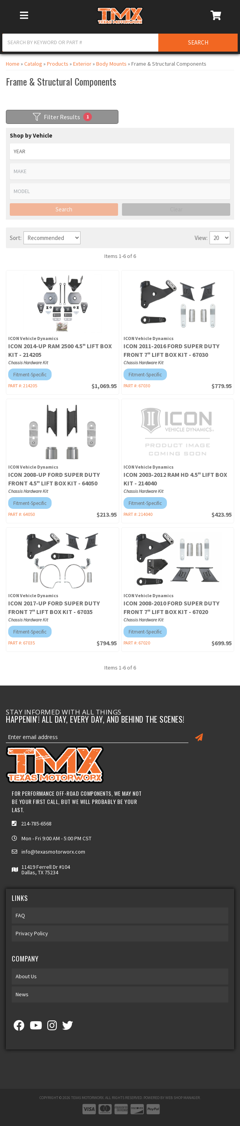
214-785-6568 (36, 823)
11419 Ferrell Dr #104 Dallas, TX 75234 (45, 869)
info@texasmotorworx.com (53, 851)
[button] (120, 43)
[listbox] (120, 151)
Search (64, 209)
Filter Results (62, 117)
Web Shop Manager (182, 1097)
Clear (176, 209)
